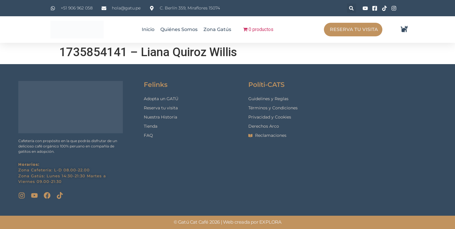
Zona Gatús (217, 29)
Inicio (148, 29)
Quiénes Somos (179, 29)
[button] (351, 8)
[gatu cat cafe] (395, 140)
